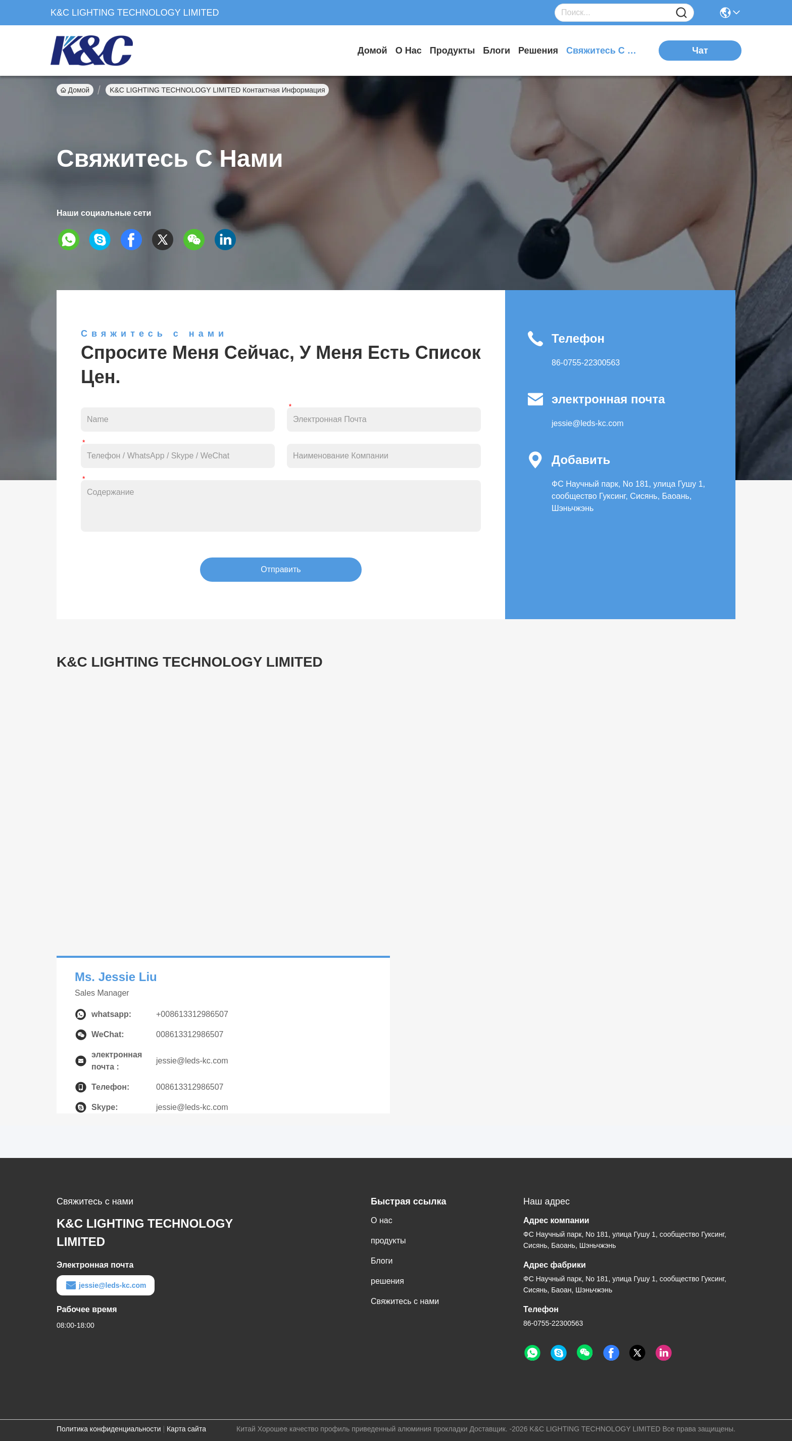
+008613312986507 (192, 1014)
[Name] (681, 13)
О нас (408, 50)
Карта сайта (186, 1429)
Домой (372, 50)
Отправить (281, 569)
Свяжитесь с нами (604, 50)
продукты (452, 50)
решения (538, 50)
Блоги (496, 50)
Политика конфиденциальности (109, 1429)
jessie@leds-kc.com (588, 423)
